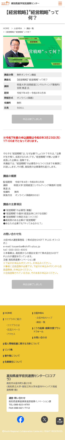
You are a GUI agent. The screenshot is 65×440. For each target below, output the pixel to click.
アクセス (11, 334)
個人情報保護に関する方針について (22, 344)
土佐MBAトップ (44, 318)
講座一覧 (40, 322)
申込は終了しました (32, 119)
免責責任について (13, 362)
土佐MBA (39, 313)
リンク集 (8, 350)
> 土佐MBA (16, 28)
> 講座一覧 (29, 28)
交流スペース (13, 329)
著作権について (12, 356)
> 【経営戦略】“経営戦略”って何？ (17, 32)
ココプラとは (13, 325)
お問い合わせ (40, 337)
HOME (6, 28)
